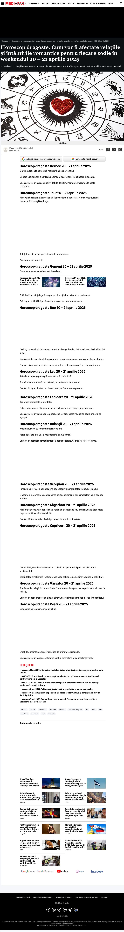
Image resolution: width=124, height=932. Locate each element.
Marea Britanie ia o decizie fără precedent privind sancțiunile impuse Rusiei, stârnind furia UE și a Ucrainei (75, 828)
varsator (51, 714)
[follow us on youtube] (62, 871)
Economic (34, 3)
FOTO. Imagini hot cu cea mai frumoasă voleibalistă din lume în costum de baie (29, 828)
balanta (23, 709)
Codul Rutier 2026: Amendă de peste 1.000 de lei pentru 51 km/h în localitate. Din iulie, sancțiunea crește (75, 844)
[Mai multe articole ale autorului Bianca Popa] (5, 149)
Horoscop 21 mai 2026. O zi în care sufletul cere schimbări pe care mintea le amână (75, 281)
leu (87, 709)
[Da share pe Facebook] (108, 149)
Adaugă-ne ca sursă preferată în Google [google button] (41, 159)
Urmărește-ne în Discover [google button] (84, 159)
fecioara (53, 709)
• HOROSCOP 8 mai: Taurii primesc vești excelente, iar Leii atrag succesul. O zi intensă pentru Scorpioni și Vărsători (59, 677)
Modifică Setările (62, 903)
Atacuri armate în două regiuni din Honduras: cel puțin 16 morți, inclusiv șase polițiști (75, 782)
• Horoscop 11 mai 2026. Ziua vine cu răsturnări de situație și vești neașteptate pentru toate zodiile (61, 671)
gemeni (62, 709)
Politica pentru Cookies (42, 897)
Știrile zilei (20, 3)
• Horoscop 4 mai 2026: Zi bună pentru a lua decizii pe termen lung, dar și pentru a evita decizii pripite (60, 694)
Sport (111, 3)
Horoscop (15, 41)
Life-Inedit (82, 3)
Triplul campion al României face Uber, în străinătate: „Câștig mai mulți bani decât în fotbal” (75, 796)
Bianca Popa (14, 150)
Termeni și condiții (63, 897)
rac (100, 709)
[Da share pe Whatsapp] (120, 149)
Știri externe (58, 3)
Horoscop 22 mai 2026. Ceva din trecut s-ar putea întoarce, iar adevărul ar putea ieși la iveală (30, 281)
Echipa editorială (23, 897)
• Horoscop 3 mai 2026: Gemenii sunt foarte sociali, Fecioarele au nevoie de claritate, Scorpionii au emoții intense (58, 700)
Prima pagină (5, 41)
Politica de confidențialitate (86, 897)
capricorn (42, 709)
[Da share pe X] (114, 149)
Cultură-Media (98, 3)
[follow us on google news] (28, 871)
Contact (104, 897)
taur (43, 714)
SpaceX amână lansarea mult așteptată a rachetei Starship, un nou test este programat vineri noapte (30, 782)
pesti (94, 709)
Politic (45, 3)
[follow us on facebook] (97, 871)
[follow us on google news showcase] (45, 871)
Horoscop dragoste (75, 709)
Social (71, 3)
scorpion (35, 714)
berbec (32, 709)
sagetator (24, 714)
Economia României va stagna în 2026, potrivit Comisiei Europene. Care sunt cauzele (29, 812)
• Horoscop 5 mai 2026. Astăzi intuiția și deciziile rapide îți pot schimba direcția (56, 689)
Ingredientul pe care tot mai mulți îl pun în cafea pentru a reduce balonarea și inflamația (30, 844)
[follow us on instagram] (79, 871)
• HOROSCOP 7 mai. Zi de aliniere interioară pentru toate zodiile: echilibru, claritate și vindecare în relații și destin (59, 684)
